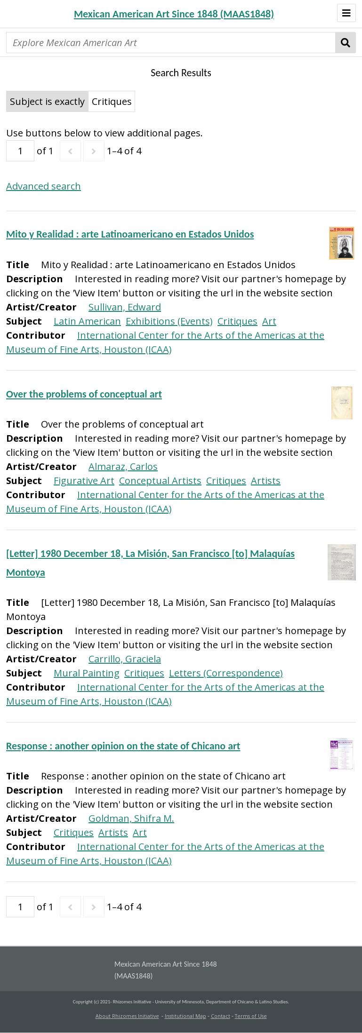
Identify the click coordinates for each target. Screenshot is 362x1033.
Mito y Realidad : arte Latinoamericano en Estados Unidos (130, 234)
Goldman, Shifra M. (131, 818)
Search (346, 42)
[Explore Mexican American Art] (171, 42)
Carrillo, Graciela (124, 658)
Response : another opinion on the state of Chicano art (123, 745)
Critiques (237, 321)
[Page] (20, 150)
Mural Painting (87, 673)
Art (269, 321)
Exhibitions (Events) (169, 321)
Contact (220, 1016)
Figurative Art (84, 480)
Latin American (87, 321)
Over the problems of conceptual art (84, 394)
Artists (266, 480)
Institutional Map (185, 1016)
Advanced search (43, 186)
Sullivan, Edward (124, 307)
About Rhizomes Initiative (127, 1016)
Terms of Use (251, 1016)
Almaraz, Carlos (123, 466)
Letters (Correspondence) (226, 673)
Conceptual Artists (160, 480)
